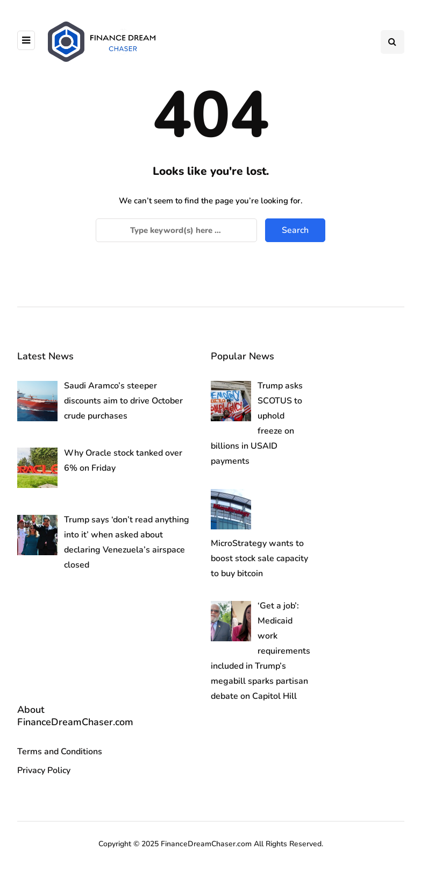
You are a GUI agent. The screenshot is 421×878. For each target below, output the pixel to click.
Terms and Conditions (59, 751)
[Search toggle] (392, 42)
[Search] (176, 230)
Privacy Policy (43, 770)
